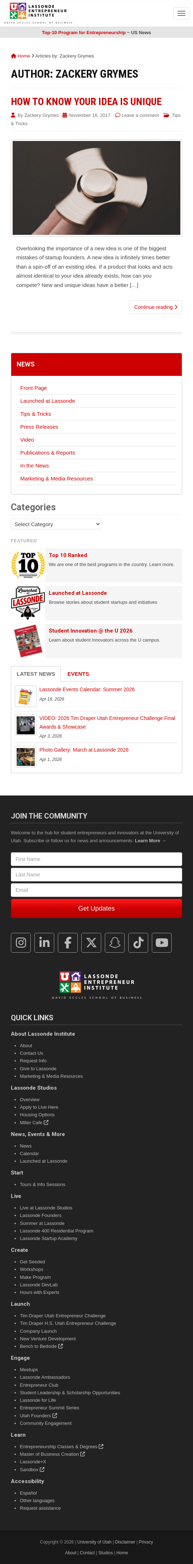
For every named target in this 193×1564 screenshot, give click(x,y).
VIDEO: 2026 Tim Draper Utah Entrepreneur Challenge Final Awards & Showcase (107, 722)
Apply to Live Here (39, 1107)
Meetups (29, 1369)
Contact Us (31, 1053)
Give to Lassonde (38, 1068)
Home (20, 56)
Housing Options (37, 1114)
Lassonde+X (33, 1461)
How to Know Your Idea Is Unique (86, 102)
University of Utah (94, 1542)
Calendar (29, 1153)
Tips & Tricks (35, 414)
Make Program (35, 1277)
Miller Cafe (34, 1122)
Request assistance (40, 1508)
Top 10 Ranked (68, 555)
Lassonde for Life (38, 1400)
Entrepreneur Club (39, 1385)
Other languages (37, 1500)
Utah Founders (38, 1415)
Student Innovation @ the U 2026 (91, 631)
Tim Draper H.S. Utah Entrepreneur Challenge (68, 1323)
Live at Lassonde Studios (46, 1207)
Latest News (36, 674)
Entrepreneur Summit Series (49, 1407)
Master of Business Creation (52, 1454)
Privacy (146, 1542)
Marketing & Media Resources (56, 478)
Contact (87, 1552)
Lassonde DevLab (39, 1284)
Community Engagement (46, 1423)
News (26, 364)
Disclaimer (125, 1542)
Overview (29, 1099)
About (26, 1045)
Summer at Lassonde (42, 1223)
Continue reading (155, 307)
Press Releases (39, 427)
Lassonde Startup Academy (48, 1238)
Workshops (31, 1269)
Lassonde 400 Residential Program (56, 1231)
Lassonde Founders (40, 1215)
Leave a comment (140, 115)
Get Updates (96, 908)
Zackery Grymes (41, 115)
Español (28, 1493)
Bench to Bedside (41, 1346)
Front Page (33, 388)
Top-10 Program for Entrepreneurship (84, 32)
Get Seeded (32, 1261)
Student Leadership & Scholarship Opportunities (70, 1392)
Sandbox (32, 1469)
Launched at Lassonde (47, 401)
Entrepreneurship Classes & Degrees (61, 1446)
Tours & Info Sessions (42, 1184)
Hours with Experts (39, 1292)
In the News (34, 465)
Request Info (33, 1060)
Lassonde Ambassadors (45, 1377)
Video (27, 440)
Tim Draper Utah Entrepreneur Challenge (63, 1315)
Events (78, 674)
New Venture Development (48, 1338)
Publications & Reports (47, 453)
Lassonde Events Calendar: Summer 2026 (87, 689)
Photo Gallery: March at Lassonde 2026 (84, 750)
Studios (105, 1552)
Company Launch (38, 1331)
